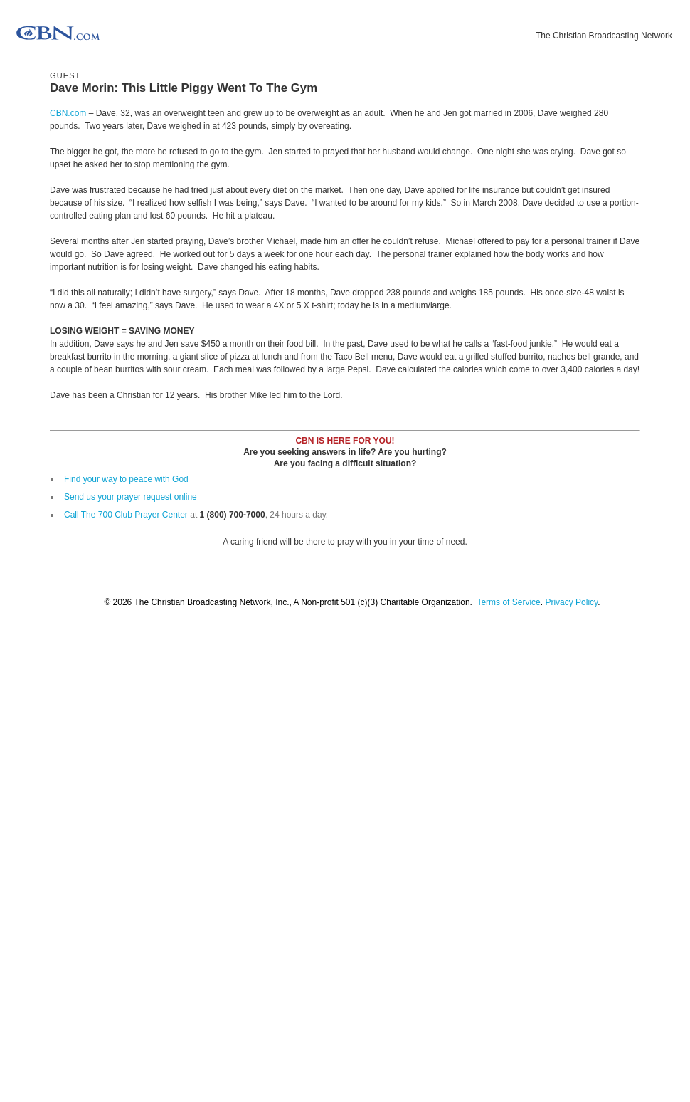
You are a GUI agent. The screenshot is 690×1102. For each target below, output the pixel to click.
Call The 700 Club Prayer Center (126, 515)
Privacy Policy (571, 602)
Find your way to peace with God (126, 479)
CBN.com (68, 113)
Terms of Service (508, 602)
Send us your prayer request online (130, 497)
